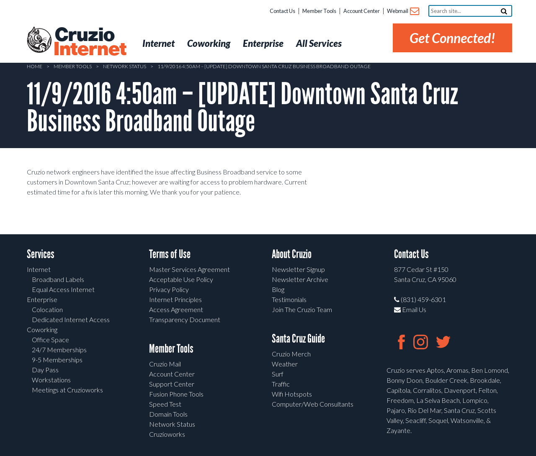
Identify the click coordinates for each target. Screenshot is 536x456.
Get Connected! (452, 38)
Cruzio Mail (165, 364)
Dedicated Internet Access (71, 319)
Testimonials (289, 299)
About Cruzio (292, 254)
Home (34, 66)
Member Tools (319, 11)
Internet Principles (175, 299)
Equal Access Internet (63, 289)
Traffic (281, 384)
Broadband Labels (58, 279)
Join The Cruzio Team (302, 309)
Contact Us (282, 11)
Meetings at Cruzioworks (67, 390)
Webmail (402, 11)
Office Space (50, 339)
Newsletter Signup (298, 269)
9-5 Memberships (57, 360)
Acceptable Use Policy (181, 279)
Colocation (47, 309)
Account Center (361, 11)
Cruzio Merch (291, 354)
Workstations (51, 380)
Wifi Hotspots (292, 394)
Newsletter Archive (300, 279)
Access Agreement (176, 309)
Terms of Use (170, 254)
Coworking (42, 329)
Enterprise (42, 299)
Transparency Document (184, 319)
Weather (285, 364)
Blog (278, 289)
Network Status (124, 66)
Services (40, 254)
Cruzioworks (167, 434)
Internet (39, 269)
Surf (277, 374)
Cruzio (89, 42)
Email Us (410, 309)
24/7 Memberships (59, 350)
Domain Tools (168, 414)
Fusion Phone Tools (176, 394)
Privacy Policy (169, 289)
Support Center (171, 384)
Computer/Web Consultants (312, 404)
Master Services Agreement (189, 269)
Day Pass (45, 370)
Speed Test (165, 404)
